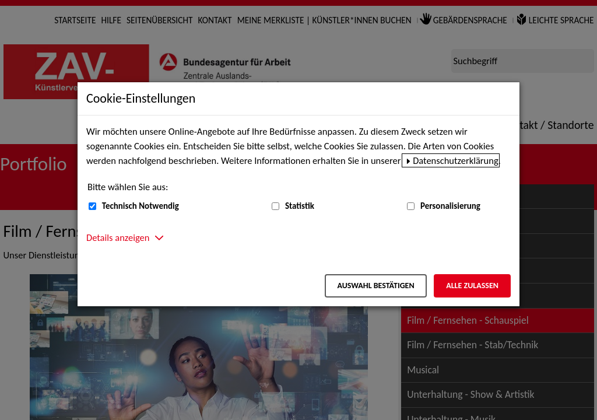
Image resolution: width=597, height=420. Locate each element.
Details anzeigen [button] (117, 237)
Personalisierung (450, 206)
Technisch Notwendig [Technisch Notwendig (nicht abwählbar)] (140, 206)
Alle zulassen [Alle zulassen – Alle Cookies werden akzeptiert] (472, 285)
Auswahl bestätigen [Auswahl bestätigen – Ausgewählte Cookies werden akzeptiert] (375, 285)
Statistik (299, 206)
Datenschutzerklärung (455, 160)
